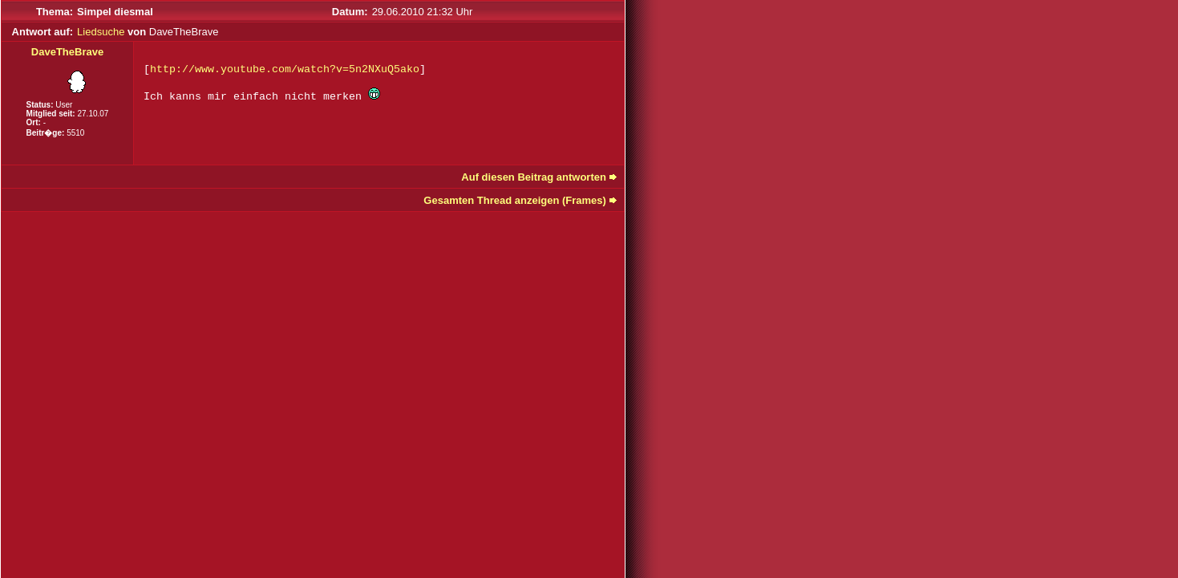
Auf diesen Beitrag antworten (533, 177)
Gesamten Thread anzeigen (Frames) (514, 200)
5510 (75, 132)
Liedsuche (100, 32)
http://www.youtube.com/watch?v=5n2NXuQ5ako (284, 69)
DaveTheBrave (67, 52)
